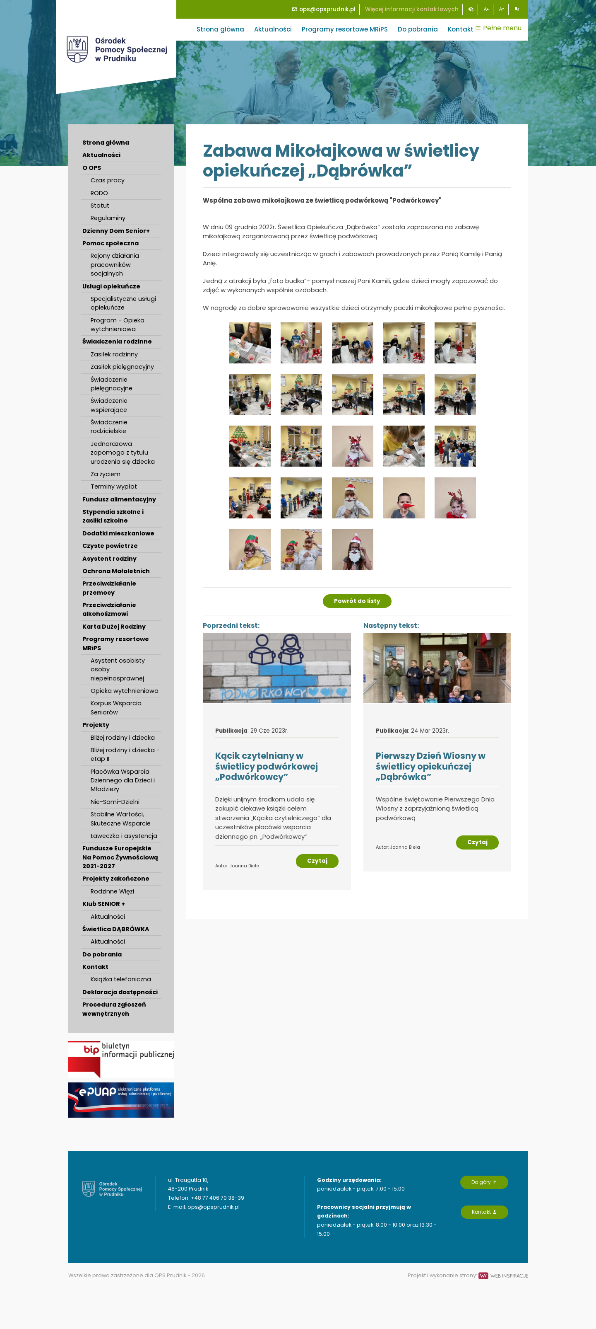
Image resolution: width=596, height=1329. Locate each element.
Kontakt (460, 29)
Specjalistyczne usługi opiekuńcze (123, 303)
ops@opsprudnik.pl (324, 9)
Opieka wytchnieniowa (125, 691)
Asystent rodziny (109, 558)
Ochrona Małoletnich (116, 571)
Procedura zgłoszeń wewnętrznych (114, 1008)
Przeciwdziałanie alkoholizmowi (109, 609)
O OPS (91, 168)
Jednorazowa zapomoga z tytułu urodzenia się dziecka (123, 453)
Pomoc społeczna (110, 243)
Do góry (484, 1182)
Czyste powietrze (110, 546)
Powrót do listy (357, 601)
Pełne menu (498, 28)
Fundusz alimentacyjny (119, 499)
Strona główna (220, 29)
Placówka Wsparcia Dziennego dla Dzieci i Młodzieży (123, 780)
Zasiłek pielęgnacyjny (122, 367)
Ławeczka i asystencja (124, 836)
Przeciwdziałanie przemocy (109, 587)
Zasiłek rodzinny (114, 354)
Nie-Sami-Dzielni (115, 802)
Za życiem (105, 474)
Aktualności (273, 29)
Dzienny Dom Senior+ (116, 231)
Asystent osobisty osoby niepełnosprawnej (118, 669)
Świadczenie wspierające (109, 405)
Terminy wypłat (114, 486)
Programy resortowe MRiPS (345, 29)
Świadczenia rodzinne (117, 341)
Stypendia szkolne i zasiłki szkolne (113, 516)
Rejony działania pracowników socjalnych (115, 265)
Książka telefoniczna (121, 979)
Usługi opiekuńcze (111, 286)
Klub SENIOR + (103, 904)
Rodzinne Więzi (112, 891)
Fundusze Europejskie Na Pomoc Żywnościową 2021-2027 (120, 857)
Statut (100, 205)
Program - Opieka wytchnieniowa (117, 324)
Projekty (95, 725)
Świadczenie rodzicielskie (109, 426)
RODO (99, 193)
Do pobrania (418, 29)
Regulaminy (108, 218)
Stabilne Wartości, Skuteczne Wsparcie (121, 818)
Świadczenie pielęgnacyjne (111, 383)
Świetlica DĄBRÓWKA (115, 929)
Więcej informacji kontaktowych (412, 9)
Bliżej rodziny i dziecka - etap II (125, 754)
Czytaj (317, 861)
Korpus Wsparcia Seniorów (116, 707)
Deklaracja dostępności (120, 992)
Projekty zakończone (115, 878)
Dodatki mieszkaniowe (118, 533)
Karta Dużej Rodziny (114, 626)
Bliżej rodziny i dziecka (123, 737)
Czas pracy (108, 180)
